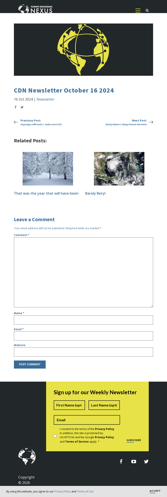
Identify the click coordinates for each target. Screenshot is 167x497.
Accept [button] (155, 491)
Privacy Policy (62, 491)
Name (19, 313)
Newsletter (46, 99)
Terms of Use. (85, 491)
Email (19, 329)
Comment (22, 235)
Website (19, 345)
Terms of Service (77, 441)
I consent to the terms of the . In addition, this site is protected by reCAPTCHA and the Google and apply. (87, 435)
